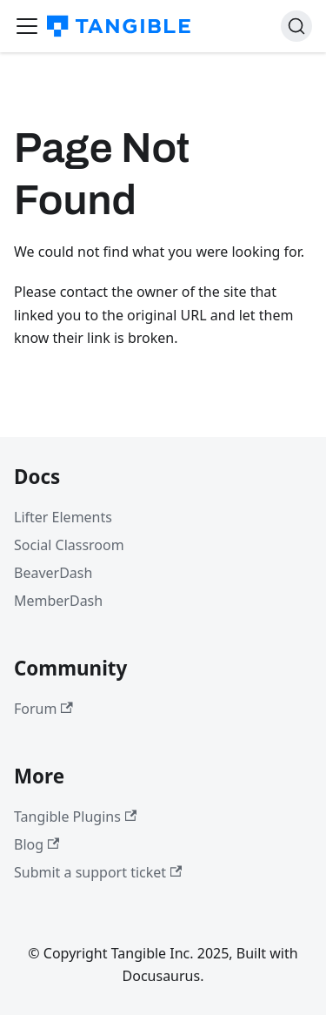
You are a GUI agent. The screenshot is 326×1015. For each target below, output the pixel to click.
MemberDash (58, 600)
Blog (36, 844)
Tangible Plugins (75, 816)
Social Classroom (69, 545)
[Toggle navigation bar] (27, 26)
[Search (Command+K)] (296, 26)
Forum (43, 708)
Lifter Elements (63, 517)
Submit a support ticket (98, 872)
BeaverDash (53, 572)
